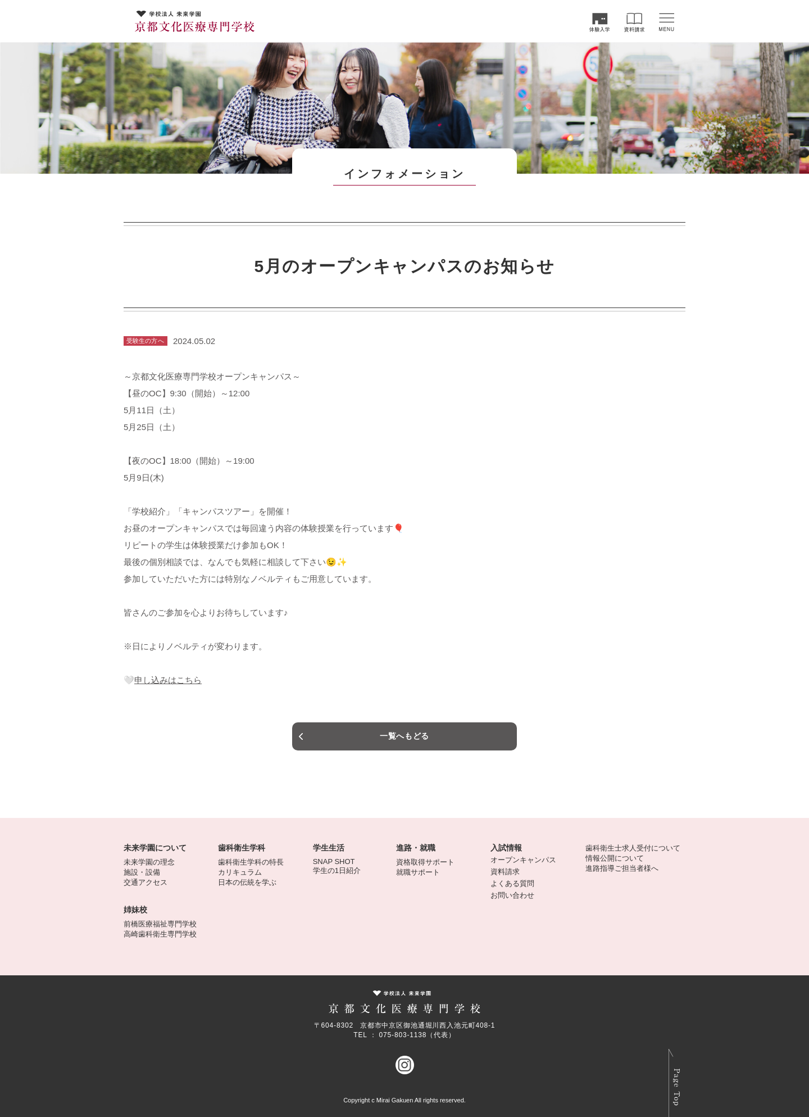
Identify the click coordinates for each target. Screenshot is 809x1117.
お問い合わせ (512, 895)
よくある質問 (512, 883)
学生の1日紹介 (337, 870)
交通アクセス (145, 882)
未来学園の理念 (149, 862)
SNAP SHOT (334, 861)
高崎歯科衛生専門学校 (160, 934)
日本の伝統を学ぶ (247, 882)
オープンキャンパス (523, 860)
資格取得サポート (425, 862)
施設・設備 (142, 872)
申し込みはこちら (168, 680)
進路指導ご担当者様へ (621, 868)
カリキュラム (240, 872)
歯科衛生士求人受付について (632, 848)
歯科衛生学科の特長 (251, 862)
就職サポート (418, 872)
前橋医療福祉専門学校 (160, 924)
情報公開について (614, 858)
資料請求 (505, 871)
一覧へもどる (404, 735)
